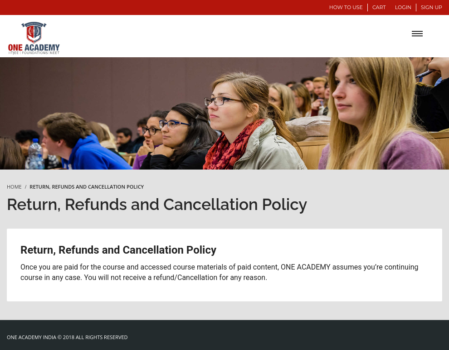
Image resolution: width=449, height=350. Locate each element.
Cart (379, 7)
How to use (346, 7)
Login (403, 7)
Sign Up (431, 7)
